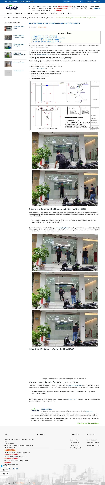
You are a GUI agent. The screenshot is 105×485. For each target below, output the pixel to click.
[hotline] (4, 469)
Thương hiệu (91, 434)
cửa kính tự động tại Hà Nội (75, 385)
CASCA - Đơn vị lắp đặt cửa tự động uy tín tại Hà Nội (47, 41)
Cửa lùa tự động (74, 445)
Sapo (34, 483)
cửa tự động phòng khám (43, 54)
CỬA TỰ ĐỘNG (74, 434)
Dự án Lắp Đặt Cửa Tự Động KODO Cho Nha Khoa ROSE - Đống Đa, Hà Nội (54, 23)
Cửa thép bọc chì (18, 71)
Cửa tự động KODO (92, 440)
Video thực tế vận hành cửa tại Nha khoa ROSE (46, 40)
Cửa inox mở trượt (19, 62)
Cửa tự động (40, 68)
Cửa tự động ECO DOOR (93, 445)
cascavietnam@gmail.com (11, 464)
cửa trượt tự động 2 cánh (62, 228)
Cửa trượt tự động (74, 442)
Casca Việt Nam (20, 483)
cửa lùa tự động (71, 399)
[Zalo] (4, 466)
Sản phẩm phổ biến (12, 23)
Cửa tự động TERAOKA (93, 442)
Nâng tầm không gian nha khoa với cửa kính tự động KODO (49, 38)
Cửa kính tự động (74, 440)
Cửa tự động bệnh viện (76, 448)
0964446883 (97, 8)
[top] (4, 477)
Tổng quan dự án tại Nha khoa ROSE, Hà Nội (45, 36)
